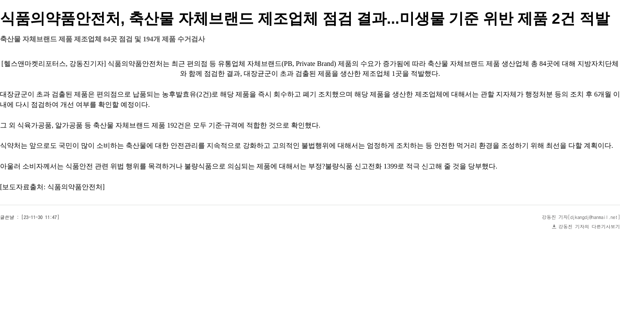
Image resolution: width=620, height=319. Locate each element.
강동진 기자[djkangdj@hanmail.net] (581, 217)
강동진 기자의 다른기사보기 (589, 226)
